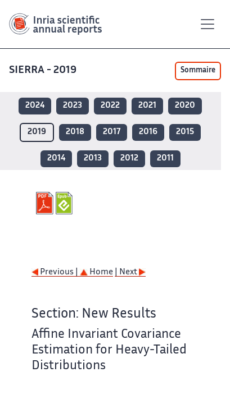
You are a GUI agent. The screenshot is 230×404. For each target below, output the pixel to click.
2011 (165, 158)
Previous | (55, 272)
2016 (148, 132)
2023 (72, 105)
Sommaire (198, 70)
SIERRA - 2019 (44, 70)
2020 (185, 105)
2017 (111, 132)
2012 (129, 158)
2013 (93, 158)
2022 (110, 105)
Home (96, 272)
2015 (185, 132)
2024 (34, 105)
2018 (75, 132)
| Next (130, 272)
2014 (56, 158)
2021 (147, 105)
